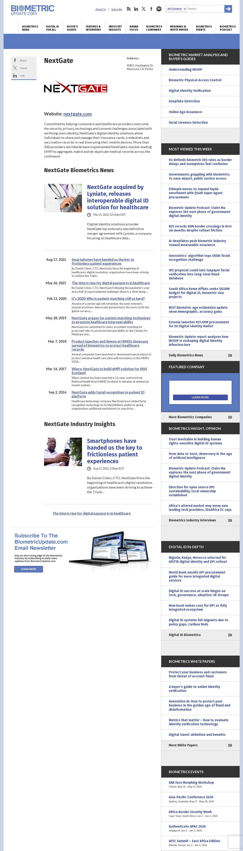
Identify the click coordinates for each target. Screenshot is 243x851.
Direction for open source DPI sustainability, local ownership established (192, 491)
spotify (159, 9)
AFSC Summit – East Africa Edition (200, 843)
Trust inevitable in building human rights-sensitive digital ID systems (195, 441)
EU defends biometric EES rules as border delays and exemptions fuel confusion (200, 162)
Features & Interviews (93, 28)
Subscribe (116, 9)
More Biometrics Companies (190, 417)
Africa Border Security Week (200, 814)
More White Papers (183, 745)
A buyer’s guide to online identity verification (194, 689)
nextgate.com (77, 113)
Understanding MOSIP (185, 70)
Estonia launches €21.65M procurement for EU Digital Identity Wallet (199, 324)
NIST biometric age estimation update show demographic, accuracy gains (198, 310)
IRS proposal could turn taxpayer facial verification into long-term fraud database (199, 274)
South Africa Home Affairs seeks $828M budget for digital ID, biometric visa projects (199, 293)
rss (128, 9)
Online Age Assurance (185, 112)
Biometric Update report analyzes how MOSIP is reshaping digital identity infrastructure (198, 341)
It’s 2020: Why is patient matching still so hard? (108, 298)
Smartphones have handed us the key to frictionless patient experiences (103, 261)
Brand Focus (134, 28)
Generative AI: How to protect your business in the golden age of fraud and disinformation (199, 705)
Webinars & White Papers (179, 28)
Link (22, 75)
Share (23, 60)
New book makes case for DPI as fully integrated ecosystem (198, 608)
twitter (144, 9)
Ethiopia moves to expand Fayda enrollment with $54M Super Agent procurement (196, 193)
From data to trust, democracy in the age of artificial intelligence (200, 456)
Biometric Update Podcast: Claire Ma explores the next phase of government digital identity (199, 212)
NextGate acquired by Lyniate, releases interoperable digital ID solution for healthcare (118, 197)
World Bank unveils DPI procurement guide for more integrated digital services (197, 576)
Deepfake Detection (184, 101)
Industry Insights (115, 28)
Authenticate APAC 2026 (200, 829)
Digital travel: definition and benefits (197, 735)
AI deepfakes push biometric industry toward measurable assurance (197, 243)
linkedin (136, 9)
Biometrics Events (204, 28)
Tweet (23, 67)
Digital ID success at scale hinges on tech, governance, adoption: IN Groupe (199, 593)
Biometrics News (30, 28)
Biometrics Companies (154, 28)
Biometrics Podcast (228, 28)
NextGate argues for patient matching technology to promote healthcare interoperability (111, 320)
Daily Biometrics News (186, 355)
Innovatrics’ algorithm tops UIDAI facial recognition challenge (199, 258)
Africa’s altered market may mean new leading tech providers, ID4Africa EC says (200, 508)
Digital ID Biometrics (185, 635)
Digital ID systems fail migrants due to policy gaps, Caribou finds (198, 622)
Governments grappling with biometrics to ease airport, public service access (199, 176)
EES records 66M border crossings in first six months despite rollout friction (200, 228)
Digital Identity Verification (190, 91)
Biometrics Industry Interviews (192, 520)
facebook (151, 9)
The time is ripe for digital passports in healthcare (111, 283)
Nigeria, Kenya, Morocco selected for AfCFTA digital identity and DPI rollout (198, 560)
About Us (100, 9)
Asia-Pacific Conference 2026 (200, 799)
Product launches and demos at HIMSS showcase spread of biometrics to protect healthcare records (110, 345)
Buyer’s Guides (72, 28)
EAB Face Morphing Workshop (200, 785)
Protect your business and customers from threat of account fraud (198, 674)
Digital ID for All (52, 28)
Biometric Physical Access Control (195, 80)
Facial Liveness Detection (188, 122)
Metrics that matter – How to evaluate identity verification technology (198, 722)
